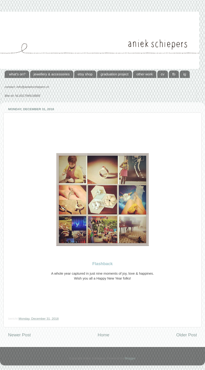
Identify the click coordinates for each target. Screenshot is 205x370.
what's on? (17, 74)
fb (173, 74)
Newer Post (19, 334)
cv (162, 74)
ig (184, 74)
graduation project (114, 74)
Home (103, 334)
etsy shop (85, 74)
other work (144, 74)
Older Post (186, 334)
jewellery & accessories (52, 74)
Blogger (130, 358)
